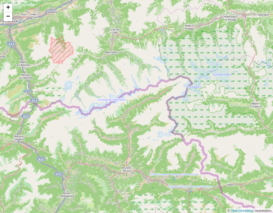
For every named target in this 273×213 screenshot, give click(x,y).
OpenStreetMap (243, 210)
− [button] (8, 16)
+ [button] (8, 8)
